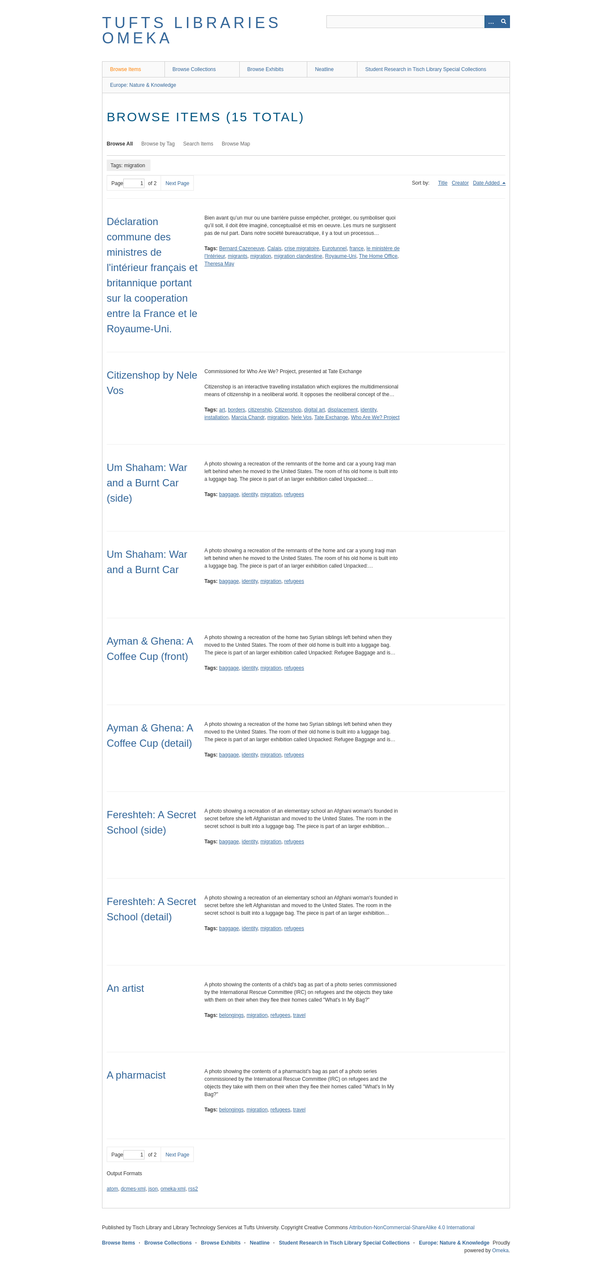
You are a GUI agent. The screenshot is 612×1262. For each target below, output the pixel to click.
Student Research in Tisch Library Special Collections (425, 69)
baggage (229, 494)
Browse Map (236, 144)
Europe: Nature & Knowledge (143, 85)
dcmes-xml (133, 1189)
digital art (314, 410)
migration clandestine (298, 256)
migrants (237, 256)
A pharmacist (136, 1075)
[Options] (490, 21)
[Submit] (503, 21)
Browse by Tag (158, 144)
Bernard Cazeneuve (241, 248)
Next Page (177, 183)
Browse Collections (194, 69)
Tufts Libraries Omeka (191, 30)
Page (127, 183)
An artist (125, 988)
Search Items (198, 144)
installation (216, 417)
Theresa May (219, 264)
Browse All (120, 144)
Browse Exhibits (265, 69)
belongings (231, 1015)
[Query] (418, 21)
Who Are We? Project (375, 417)
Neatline (324, 69)
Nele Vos (301, 417)
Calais (274, 248)
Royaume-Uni (340, 256)
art (222, 410)
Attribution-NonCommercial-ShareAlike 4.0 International (411, 1228)
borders (236, 410)
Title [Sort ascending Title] (443, 183)
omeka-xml (173, 1189)
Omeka (500, 1250)
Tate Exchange (331, 417)
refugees (294, 494)
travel (299, 1015)
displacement (343, 410)
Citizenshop (288, 410)
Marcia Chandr (247, 417)
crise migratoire (301, 248)
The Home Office (378, 256)
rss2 (193, 1189)
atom (112, 1189)
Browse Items (125, 69)
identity (368, 410)
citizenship (260, 410)
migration (260, 256)
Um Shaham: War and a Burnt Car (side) (147, 483)
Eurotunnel (334, 248)
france (356, 248)
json (153, 1189)
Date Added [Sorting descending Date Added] (487, 183)
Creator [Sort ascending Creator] (460, 183)
